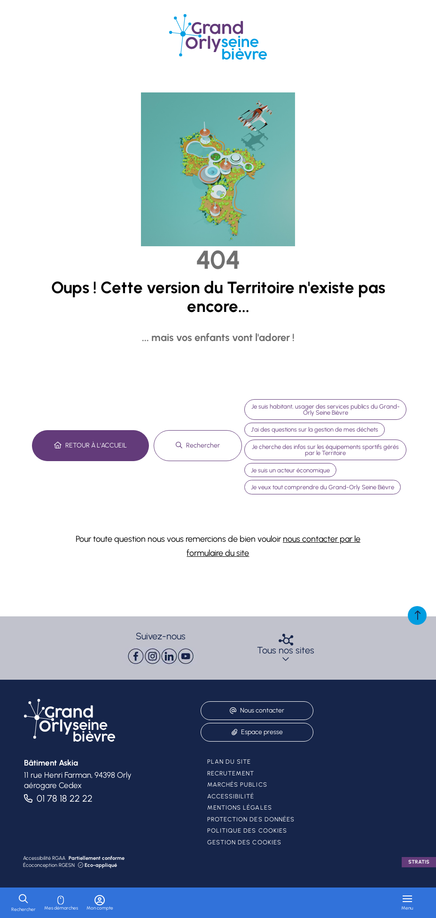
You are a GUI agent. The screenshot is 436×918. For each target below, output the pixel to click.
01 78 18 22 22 (65, 798)
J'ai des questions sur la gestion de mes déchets (314, 429)
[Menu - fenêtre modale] (407, 903)
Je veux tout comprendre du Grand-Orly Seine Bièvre (322, 487)
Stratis (418, 862)
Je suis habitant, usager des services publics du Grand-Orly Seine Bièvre (325, 409)
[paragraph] (161, 656)
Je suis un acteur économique (290, 470)
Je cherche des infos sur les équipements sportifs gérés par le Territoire (325, 449)
